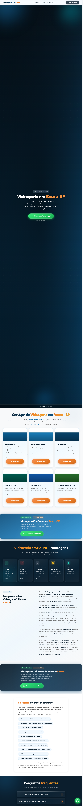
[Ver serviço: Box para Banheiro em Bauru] (15, 447)
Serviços (36, 2)
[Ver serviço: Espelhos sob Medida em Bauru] (41, 447)
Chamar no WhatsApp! (41, 216)
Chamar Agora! (72, 2)
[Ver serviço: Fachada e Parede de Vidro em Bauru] (67, 488)
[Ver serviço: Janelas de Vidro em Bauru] (15, 488)
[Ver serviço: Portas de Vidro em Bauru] (67, 447)
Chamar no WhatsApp (32, 533)
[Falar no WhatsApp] (70, 800)
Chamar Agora (15, 461)
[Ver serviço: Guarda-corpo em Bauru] (41, 488)
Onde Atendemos (47, 2)
